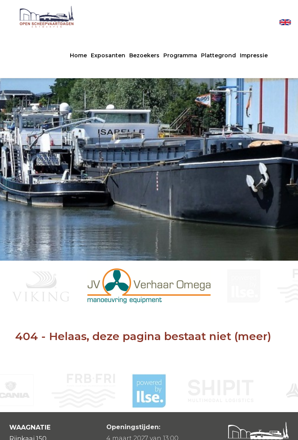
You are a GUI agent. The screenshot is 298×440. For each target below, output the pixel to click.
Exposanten (108, 55)
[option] (149, 285)
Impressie (254, 55)
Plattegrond (218, 55)
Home (78, 55)
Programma (180, 55)
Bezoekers (144, 55)
